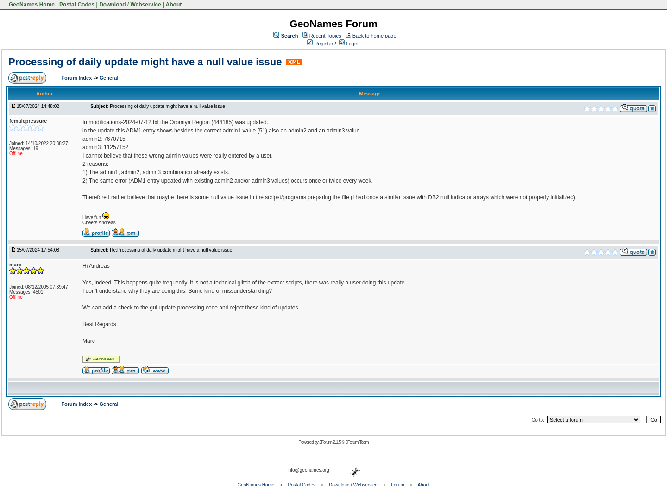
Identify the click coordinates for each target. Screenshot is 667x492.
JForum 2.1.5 (330, 442)
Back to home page (374, 35)
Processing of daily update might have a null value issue (145, 62)
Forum (397, 484)
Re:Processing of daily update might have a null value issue (171, 249)
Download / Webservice (130, 4)
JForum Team (357, 442)
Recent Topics (325, 35)
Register (320, 43)
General (109, 78)
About (174, 4)
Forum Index (77, 78)
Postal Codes (76, 4)
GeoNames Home (31, 4)
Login (349, 43)
